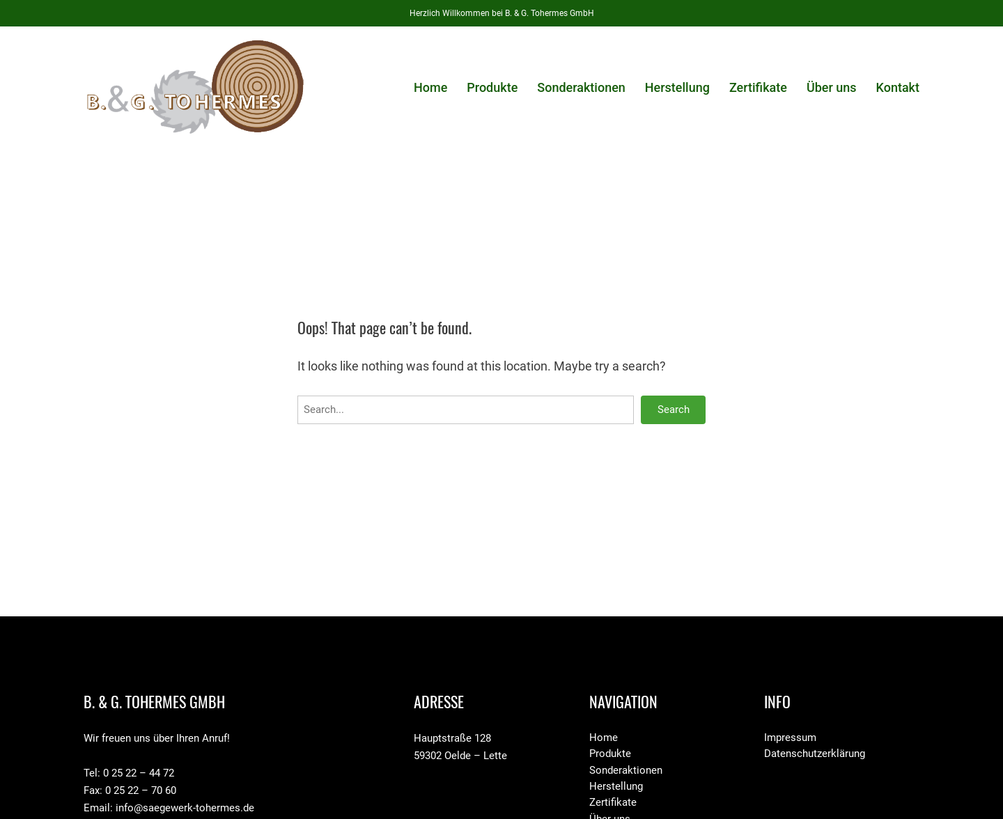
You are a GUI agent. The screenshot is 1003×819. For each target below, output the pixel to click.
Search (674, 409)
